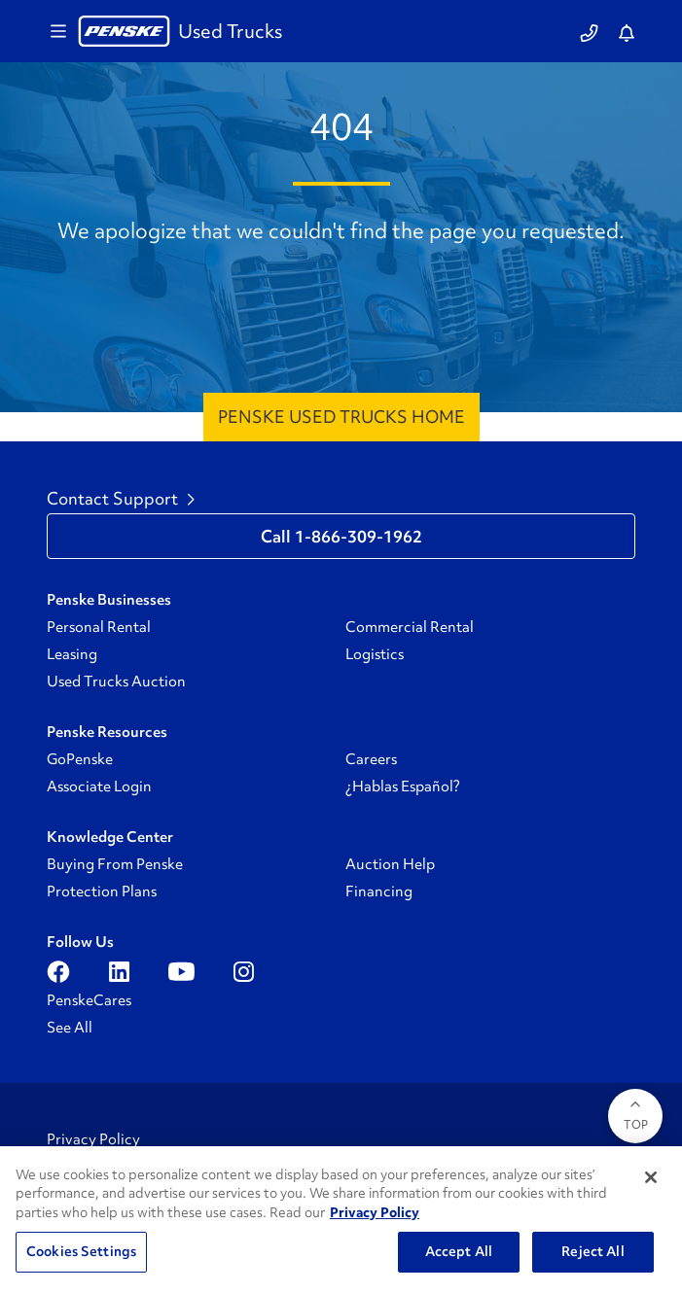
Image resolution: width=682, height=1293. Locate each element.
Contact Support (121, 498)
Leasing (72, 654)
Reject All (592, 1251)
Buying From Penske (115, 864)
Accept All (458, 1251)
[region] (341, 1219)
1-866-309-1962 (358, 536)
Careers (371, 759)
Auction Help (390, 864)
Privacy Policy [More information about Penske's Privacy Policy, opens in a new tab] (374, 1212)
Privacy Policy (93, 1139)
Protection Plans (102, 891)
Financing (379, 891)
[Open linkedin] (119, 971)
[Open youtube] (181, 971)
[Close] (650, 1177)
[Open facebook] (58, 971)
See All (69, 1027)
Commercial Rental (409, 627)
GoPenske (80, 759)
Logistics (374, 654)
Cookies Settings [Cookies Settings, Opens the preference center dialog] (81, 1251)
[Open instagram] (243, 971)
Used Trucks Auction (116, 681)
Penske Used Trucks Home (341, 416)
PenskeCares (89, 1000)
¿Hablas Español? (402, 786)
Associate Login (99, 786)
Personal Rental (99, 627)
